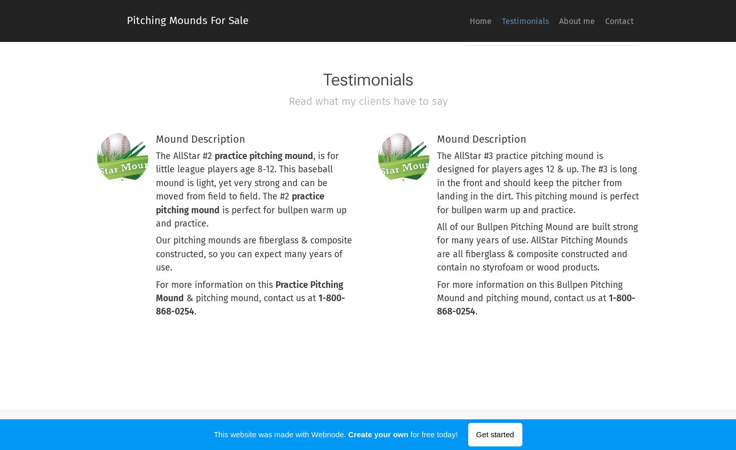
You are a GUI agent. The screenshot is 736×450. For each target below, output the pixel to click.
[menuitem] (574, 21)
